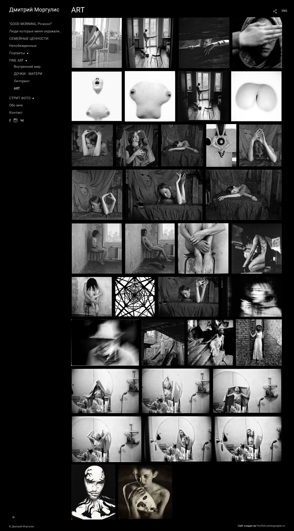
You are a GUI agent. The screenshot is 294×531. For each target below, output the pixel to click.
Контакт (16, 113)
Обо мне (16, 105)
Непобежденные (23, 46)
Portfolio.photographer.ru (271, 525)
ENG (284, 10)
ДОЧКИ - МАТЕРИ (28, 74)
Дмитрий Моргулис (34, 9)
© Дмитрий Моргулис (21, 526)
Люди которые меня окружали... (35, 31)
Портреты (17, 53)
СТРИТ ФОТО (20, 98)
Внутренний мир (27, 67)
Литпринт (22, 81)
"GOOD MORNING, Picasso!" (30, 24)
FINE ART (16, 60)
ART (17, 88)
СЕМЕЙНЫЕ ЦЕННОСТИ (28, 39)
